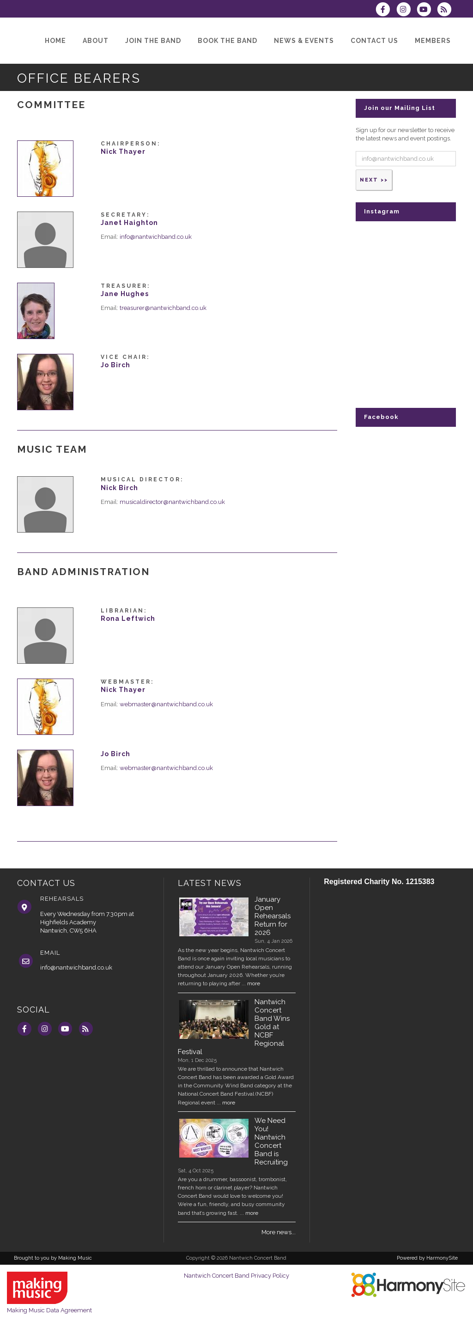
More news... (278, 1232)
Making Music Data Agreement (49, 1310)
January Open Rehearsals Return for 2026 (273, 916)
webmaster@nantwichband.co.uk (166, 704)
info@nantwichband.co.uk (156, 236)
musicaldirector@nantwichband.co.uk (172, 501)
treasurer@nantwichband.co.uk (163, 307)
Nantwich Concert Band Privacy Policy (236, 1275)
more (253, 983)
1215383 (420, 881)
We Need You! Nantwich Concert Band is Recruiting (271, 1141)
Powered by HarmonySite (427, 1258)
